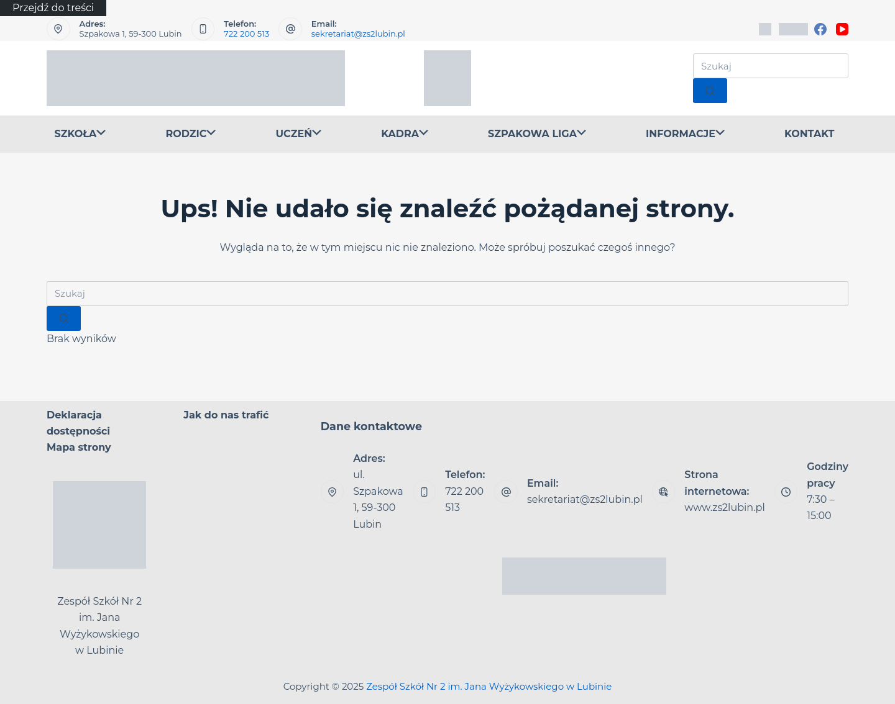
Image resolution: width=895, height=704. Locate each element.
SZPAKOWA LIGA (537, 134)
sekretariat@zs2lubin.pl (358, 33)
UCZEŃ (298, 134)
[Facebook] (820, 29)
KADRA (404, 134)
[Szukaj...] (770, 65)
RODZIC (190, 134)
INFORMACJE (685, 134)
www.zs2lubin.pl (724, 507)
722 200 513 (246, 33)
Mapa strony (79, 447)
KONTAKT (809, 134)
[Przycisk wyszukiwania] (710, 90)
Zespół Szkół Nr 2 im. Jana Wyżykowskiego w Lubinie (489, 686)
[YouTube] (842, 29)
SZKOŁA (80, 134)
